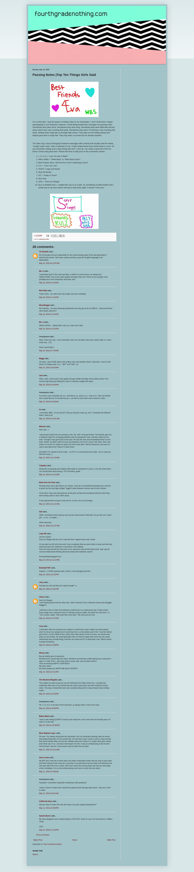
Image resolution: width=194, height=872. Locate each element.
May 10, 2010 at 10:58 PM (49, 725)
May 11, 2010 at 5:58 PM (48, 808)
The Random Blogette (48, 680)
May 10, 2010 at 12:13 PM (49, 560)
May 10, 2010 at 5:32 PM (48, 694)
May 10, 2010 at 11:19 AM (49, 475)
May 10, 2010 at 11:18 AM (49, 458)
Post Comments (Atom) (52, 844)
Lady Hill (42, 534)
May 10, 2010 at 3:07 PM (48, 618)
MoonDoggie (44, 305)
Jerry (41, 582)
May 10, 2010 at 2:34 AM (48, 314)
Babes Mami (44, 716)
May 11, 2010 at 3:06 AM (48, 772)
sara (41, 375)
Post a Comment (42, 835)
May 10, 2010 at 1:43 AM (48, 283)
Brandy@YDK (45, 568)
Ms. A (41, 271)
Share (35, 854)
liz (40, 410)
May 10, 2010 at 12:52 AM (49, 263)
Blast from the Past (47, 482)
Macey (42, 653)
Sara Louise (44, 758)
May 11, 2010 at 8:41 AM (48, 793)
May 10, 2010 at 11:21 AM (49, 504)
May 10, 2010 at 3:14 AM (48, 329)
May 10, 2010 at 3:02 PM (48, 589)
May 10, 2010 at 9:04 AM (48, 385)
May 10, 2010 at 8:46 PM (48, 708)
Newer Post (37, 840)
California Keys (45, 801)
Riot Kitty (43, 291)
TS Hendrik (43, 252)
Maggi (41, 359)
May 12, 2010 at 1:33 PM (48, 830)
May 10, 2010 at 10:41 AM (49, 419)
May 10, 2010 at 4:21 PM (48, 672)
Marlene (42, 426)
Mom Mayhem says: (47, 733)
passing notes (44, 239)
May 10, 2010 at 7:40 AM (48, 351)
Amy (41, 626)
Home (74, 840)
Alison (42, 597)
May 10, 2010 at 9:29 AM (48, 402)
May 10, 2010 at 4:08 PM (48, 645)
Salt (40, 512)
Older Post (111, 840)
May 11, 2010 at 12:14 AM (49, 750)
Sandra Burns (45, 816)
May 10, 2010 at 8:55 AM (48, 368)
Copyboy (43, 466)
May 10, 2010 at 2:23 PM (48, 575)
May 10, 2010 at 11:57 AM (49, 526)
